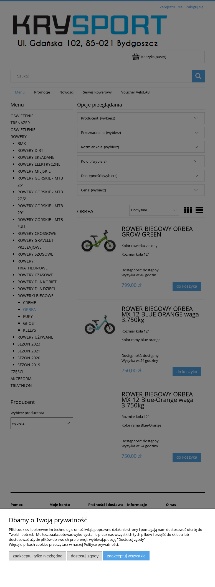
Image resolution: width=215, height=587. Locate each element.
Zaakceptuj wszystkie (126, 556)
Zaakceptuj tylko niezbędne (37, 556)
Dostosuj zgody (84, 556)
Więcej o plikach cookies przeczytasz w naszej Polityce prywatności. (64, 544)
